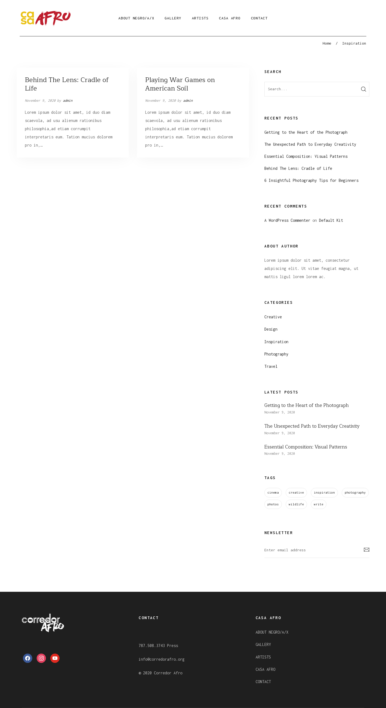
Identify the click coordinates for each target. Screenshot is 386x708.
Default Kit (331, 220)
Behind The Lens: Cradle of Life (67, 84)
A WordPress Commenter (287, 220)
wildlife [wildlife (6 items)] (296, 504)
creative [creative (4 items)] (296, 492)
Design (270, 329)
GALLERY (173, 18)
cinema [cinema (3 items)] (273, 492)
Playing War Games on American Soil (180, 84)
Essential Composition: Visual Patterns (305, 156)
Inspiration (276, 341)
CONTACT (259, 18)
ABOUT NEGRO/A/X (136, 18)
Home (327, 43)
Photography (276, 354)
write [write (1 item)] (318, 504)
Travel (270, 366)
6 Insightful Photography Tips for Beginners (311, 180)
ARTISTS (200, 18)
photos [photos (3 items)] (273, 504)
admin (67, 100)
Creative (273, 316)
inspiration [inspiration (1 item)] (324, 492)
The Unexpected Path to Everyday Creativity (310, 144)
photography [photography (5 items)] (355, 492)
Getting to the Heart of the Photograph (305, 132)
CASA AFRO (230, 18)
